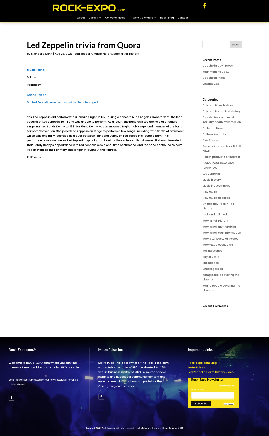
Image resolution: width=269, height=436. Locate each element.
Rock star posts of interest (220, 239)
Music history (103, 54)
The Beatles (210, 263)
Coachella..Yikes (213, 78)
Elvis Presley (210, 140)
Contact (183, 17)
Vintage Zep (210, 84)
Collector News (213, 128)
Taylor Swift (210, 257)
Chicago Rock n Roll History (221, 111)
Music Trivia (36, 70)
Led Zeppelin (83, 54)
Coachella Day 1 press (217, 66)
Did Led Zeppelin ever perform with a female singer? (62, 102)
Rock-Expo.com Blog (202, 363)
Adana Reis (35, 95)
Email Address (199, 389)
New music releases (216, 198)
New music (209, 192)
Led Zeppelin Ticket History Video (211, 372)
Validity (93, 17)
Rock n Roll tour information (221, 233)
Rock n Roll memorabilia (219, 227)
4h (44, 95)
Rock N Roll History (126, 54)
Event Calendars (142, 17)
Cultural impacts (214, 134)
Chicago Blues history (217, 105)
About (81, 17)
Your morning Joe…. (216, 72)
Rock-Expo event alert (217, 245)
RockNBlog (167, 17)
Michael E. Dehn (41, 54)
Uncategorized (212, 269)
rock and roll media (215, 214)
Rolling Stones (212, 251)
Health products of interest (221, 157)
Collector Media (115, 17)
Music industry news (216, 186)
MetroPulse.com (199, 367)
